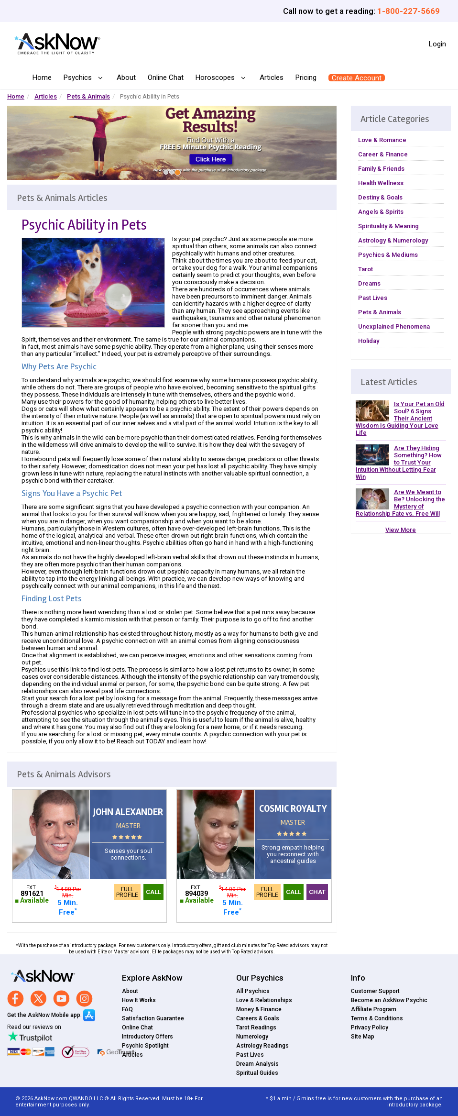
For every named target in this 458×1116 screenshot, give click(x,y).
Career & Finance (383, 154)
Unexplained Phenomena (394, 326)
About (126, 77)
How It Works (139, 1000)
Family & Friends (381, 168)
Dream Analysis (257, 1064)
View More (400, 529)
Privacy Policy (369, 1027)
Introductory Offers (147, 1036)
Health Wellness (380, 183)
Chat (317, 891)
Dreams (369, 283)
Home (42, 77)
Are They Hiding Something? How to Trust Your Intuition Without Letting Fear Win (399, 462)
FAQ (127, 1009)
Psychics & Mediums (388, 254)
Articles (272, 77)
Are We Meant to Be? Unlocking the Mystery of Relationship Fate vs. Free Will (400, 502)
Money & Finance (259, 1009)
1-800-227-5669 (408, 11)
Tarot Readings (256, 1027)
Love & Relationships (264, 1000)
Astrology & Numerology (393, 240)
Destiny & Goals (380, 197)
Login (437, 44)
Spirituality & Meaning (388, 226)
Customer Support (375, 991)
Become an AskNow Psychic (389, 1000)
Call (153, 891)
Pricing (305, 77)
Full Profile (127, 892)
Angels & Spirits (380, 211)
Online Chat (166, 77)
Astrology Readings (262, 1045)
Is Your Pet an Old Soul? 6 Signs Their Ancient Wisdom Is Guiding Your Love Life (400, 418)
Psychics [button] (79, 77)
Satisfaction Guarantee (153, 1018)
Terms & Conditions (377, 1018)
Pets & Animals (88, 96)
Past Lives (372, 297)
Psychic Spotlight (145, 1045)
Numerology (252, 1036)
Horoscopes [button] (216, 77)
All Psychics (253, 991)
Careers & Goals (257, 1018)
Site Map (362, 1036)
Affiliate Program (373, 1009)
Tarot (365, 269)
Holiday (368, 340)
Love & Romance (382, 140)
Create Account (357, 78)
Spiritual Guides (257, 1073)
